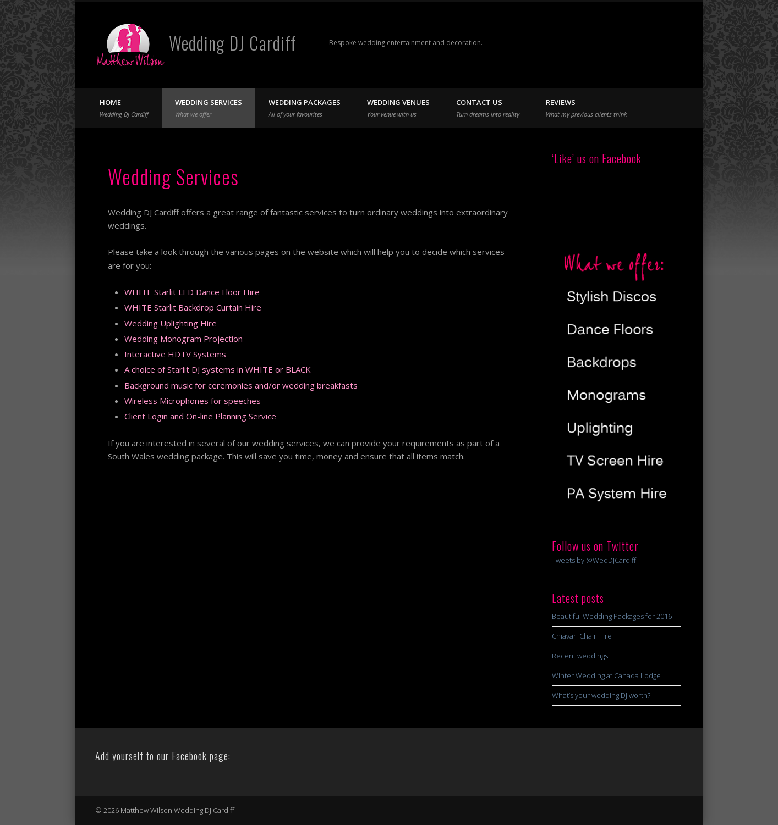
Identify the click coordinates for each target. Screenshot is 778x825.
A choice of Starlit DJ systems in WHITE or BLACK (217, 369)
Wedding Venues (398, 107)
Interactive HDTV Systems (175, 353)
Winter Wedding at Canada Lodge (606, 675)
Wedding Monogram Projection (183, 338)
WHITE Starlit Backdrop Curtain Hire (192, 307)
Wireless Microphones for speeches (192, 400)
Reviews (586, 107)
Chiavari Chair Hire (582, 636)
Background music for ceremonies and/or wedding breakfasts (241, 385)
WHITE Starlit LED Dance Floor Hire (192, 291)
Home (124, 107)
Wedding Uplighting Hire (170, 323)
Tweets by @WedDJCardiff (594, 560)
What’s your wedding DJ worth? (601, 695)
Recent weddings (580, 656)
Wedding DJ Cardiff (233, 43)
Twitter (650, 43)
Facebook (627, 43)
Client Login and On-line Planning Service (200, 416)
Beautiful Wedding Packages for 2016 (612, 616)
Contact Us (487, 107)
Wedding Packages (305, 107)
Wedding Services (208, 107)
